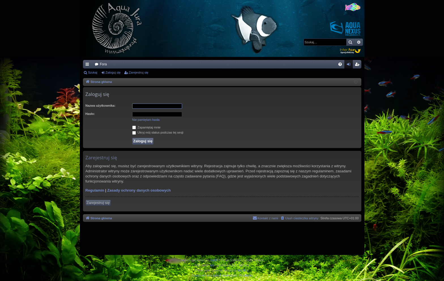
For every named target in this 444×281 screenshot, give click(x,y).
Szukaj (92, 72)
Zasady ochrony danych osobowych (139, 190)
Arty (212, 265)
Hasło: (90, 113)
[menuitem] (340, 64)
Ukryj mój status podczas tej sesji (157, 132)
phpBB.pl (243, 270)
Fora (103, 64)
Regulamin (95, 190)
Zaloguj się (113, 72)
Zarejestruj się (138, 72)
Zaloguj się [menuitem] (350, 65)
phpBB (214, 260)
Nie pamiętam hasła (146, 119)
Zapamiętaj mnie (146, 127)
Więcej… (88, 65)
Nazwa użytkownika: (101, 105)
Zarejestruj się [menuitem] (358, 65)
